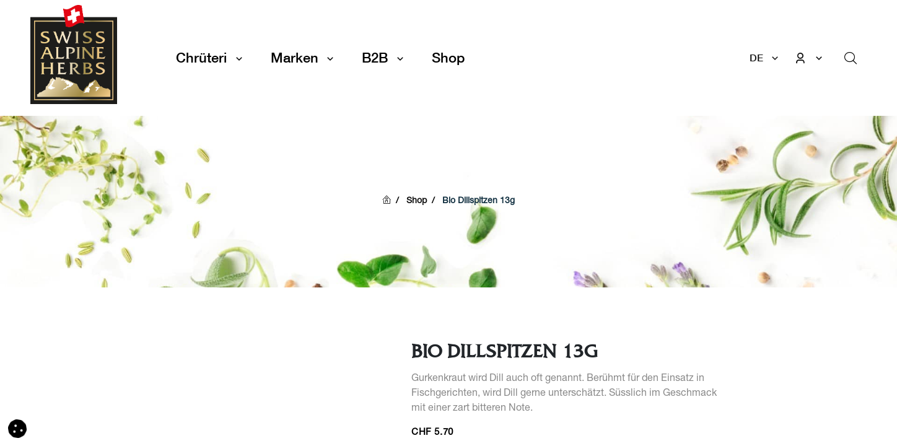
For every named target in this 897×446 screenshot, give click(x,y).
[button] (17, 429)
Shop (416, 201)
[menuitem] (448, 58)
